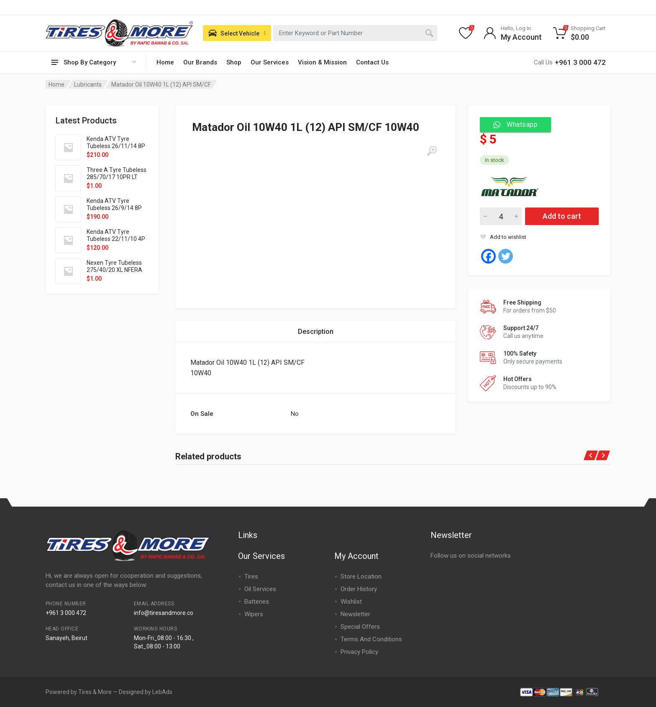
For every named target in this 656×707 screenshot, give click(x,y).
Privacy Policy (359, 652)
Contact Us (372, 62)
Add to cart (562, 216)
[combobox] (355, 33)
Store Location (361, 576)
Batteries (256, 601)
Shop (233, 62)
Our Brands (200, 62)
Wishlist (351, 601)
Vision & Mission (322, 62)
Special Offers (360, 626)
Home (165, 62)
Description (315, 332)
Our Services (270, 62)
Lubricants (88, 84)
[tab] (315, 331)
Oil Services (260, 589)
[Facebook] (488, 256)
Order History (359, 589)
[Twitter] (505, 256)
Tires (251, 576)
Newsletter (355, 614)
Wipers (253, 614)
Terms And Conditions (371, 639)
